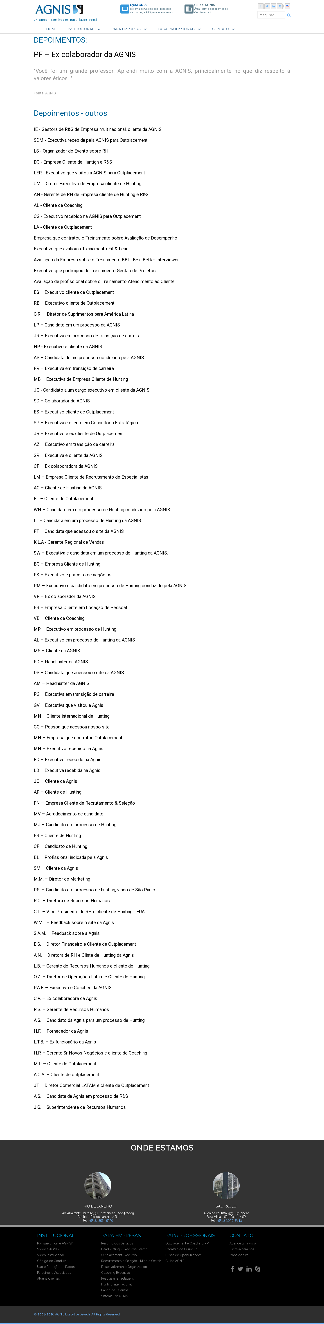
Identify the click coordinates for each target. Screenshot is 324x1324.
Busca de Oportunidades (183, 1255)
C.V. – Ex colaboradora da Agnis (65, 998)
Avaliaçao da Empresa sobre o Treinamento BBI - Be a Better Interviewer (106, 259)
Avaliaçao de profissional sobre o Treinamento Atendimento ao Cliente (104, 281)
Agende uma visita (243, 1243)
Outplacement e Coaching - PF (187, 1243)
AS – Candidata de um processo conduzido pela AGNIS (89, 357)
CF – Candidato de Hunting (60, 846)
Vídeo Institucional (50, 1255)
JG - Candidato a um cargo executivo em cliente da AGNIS (91, 389)
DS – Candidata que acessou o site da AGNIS (79, 672)
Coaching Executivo (115, 1272)
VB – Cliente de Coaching (59, 617)
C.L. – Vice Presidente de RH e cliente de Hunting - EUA (89, 911)
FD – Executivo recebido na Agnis (67, 759)
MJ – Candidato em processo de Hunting (75, 824)
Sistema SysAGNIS (114, 1296)
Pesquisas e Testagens (117, 1278)
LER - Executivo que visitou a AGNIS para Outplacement (89, 172)
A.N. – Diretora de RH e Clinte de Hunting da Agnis (84, 954)
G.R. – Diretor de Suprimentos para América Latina (84, 313)
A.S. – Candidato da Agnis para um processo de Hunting (89, 1020)
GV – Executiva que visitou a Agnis (68, 704)
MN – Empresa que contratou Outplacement (78, 737)
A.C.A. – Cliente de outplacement (66, 1074)
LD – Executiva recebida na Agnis (67, 770)
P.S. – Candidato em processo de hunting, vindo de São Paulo (94, 889)
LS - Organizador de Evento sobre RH (71, 150)
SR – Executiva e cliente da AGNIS (68, 454)
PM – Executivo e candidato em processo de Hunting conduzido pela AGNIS (110, 585)
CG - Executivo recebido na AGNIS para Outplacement (87, 215)
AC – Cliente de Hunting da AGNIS (68, 487)
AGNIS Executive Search (72, 1314)
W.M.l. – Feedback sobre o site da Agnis (74, 922)
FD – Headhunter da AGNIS (61, 661)
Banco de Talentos (114, 1290)
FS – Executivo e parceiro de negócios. (73, 574)
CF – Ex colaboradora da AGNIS (66, 465)
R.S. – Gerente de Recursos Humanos (71, 1008)
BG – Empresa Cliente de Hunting (67, 563)
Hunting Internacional (116, 1284)
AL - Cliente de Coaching (58, 205)
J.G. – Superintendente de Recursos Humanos (80, 1106)
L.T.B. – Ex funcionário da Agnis (65, 1041)
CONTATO (224, 29)
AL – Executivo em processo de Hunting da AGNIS (84, 639)
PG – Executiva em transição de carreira (74, 693)
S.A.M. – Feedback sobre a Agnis (67, 933)
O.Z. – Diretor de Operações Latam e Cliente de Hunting (89, 976)
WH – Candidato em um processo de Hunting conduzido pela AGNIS (102, 509)
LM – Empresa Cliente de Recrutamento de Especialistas (91, 476)
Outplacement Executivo (119, 1255)
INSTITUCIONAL (84, 29)
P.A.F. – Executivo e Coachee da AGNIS (73, 987)
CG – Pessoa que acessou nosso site (72, 726)
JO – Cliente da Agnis (55, 780)
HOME (51, 29)
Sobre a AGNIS (47, 1249)
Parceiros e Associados (54, 1272)
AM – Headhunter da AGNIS (61, 683)
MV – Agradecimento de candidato (69, 813)
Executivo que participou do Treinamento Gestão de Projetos (95, 270)
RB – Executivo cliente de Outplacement (74, 302)
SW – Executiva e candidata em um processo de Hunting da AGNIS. (101, 552)
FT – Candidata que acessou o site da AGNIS (79, 531)
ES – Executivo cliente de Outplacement (74, 291)
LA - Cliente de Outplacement (63, 226)
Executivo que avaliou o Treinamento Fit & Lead (81, 248)
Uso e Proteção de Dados (56, 1267)
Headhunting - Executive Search (124, 1249)
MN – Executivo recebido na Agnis (68, 748)
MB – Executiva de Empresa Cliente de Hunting (81, 378)
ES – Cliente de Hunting (57, 835)
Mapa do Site (239, 1255)
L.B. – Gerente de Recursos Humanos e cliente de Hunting (92, 965)
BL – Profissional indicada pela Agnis (71, 856)
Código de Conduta (51, 1261)
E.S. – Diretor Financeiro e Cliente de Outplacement (85, 943)
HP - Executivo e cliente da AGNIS (68, 346)
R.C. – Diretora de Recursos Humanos (72, 900)
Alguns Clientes (48, 1278)
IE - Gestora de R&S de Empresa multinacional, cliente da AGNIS (98, 129)
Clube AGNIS (174, 1261)
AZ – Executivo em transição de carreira (74, 444)
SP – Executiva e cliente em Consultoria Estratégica (86, 422)
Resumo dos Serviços (117, 1243)
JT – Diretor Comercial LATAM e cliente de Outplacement (91, 1085)
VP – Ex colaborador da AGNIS (65, 596)
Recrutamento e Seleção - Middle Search (131, 1261)
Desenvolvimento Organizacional (125, 1267)
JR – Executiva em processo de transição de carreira (87, 335)
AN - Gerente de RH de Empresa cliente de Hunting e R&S (91, 194)
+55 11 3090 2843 (229, 1220)
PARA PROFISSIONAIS (180, 29)
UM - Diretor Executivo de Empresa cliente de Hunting (87, 183)
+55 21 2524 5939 (101, 1220)
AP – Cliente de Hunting (57, 791)
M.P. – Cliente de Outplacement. (65, 1063)
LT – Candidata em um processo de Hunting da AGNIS (87, 520)
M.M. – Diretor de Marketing (62, 878)
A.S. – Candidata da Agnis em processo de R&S (81, 1095)
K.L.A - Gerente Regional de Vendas (69, 541)
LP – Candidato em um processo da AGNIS (77, 324)
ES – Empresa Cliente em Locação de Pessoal (80, 606)
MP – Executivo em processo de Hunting (75, 628)
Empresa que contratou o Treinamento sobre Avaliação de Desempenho (105, 237)
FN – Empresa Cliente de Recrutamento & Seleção (84, 802)
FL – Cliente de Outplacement (63, 498)
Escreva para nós (242, 1249)
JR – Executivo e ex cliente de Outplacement (79, 433)
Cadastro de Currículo (181, 1249)
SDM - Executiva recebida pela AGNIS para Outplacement (91, 139)
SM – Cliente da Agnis (56, 867)
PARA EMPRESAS (130, 29)
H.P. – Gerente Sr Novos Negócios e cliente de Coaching (90, 1052)
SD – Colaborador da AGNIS (62, 400)
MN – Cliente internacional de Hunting (72, 715)
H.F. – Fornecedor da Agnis (61, 1030)
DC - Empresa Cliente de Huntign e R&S (73, 161)
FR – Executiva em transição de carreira (74, 367)
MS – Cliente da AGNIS (57, 650)
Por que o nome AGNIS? (55, 1243)
